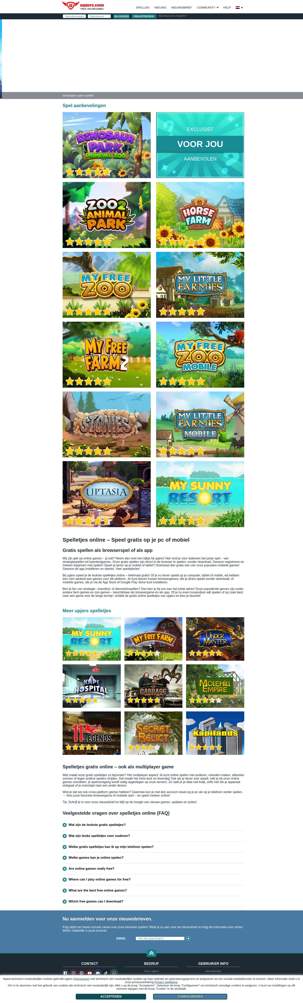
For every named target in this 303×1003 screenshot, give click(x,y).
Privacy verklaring (165, 982)
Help (227, 7)
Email (121, 938)
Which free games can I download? (96, 901)
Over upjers (151, 971)
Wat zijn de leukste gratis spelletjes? (97, 825)
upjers (83, 5)
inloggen (198, 24)
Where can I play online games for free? (100, 879)
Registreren (144, 16)
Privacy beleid (206, 65)
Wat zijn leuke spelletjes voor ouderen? (99, 836)
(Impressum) (81, 978)
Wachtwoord (173, 49)
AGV (183, 65)
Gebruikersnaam (176, 34)
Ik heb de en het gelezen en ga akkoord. (199, 66)
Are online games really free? (91, 868)
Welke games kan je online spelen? (96, 857)
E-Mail (166, 42)
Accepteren (111, 996)
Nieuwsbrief (181, 7)
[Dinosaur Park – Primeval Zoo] (1, 58)
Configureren (190, 996)
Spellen (142, 7)
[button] (151, 953)
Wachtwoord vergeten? (172, 15)
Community (206, 7)
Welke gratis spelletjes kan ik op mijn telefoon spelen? (111, 847)
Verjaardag (172, 57)
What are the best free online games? (98, 890)
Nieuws (160, 7)
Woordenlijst (213, 971)
